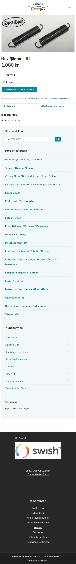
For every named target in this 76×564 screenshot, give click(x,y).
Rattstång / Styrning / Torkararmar (26, 306)
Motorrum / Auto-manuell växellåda (57, 98)
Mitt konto (11, 337)
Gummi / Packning (15, 234)
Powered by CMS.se (38, 561)
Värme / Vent (13, 314)
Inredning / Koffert (16, 243)
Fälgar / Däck (13, 218)
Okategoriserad (14, 297)
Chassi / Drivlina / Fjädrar (34, 98)
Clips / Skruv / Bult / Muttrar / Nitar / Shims (30, 176)
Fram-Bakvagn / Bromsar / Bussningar (27, 226)
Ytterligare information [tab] (53, 106)
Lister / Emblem (14, 281)
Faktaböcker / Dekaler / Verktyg (24, 209)
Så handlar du (12, 344)
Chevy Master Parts (38, 474)
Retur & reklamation (16, 359)
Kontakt (9, 366)
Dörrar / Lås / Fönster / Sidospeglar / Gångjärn (32, 184)
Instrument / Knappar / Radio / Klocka (27, 251)
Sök (58, 139)
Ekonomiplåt (12, 193)
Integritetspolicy (14, 381)
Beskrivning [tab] (9, 106)
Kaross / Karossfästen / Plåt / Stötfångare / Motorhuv (31, 262)
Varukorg (10, 373)
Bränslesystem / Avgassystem (23, 159)
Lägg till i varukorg (19, 89)
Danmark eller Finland (16, 388)
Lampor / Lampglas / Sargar (21, 272)
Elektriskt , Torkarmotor (20, 201)
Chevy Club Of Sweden (38, 470)
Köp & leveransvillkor (16, 352)
